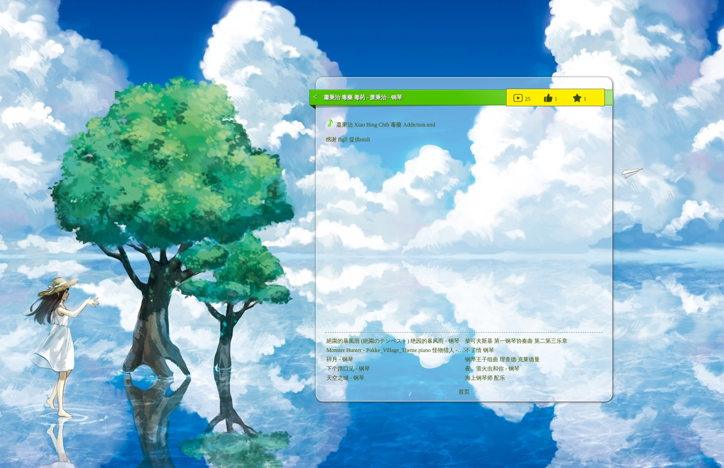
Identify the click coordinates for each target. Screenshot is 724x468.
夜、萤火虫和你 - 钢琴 (492, 368)
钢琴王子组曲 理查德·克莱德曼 (502, 359)
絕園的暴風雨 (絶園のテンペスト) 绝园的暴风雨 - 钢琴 (392, 341)
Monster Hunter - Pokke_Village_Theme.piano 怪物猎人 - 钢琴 (398, 350)
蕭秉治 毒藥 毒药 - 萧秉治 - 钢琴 (363, 97)
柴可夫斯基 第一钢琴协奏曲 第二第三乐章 (516, 341)
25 (522, 97)
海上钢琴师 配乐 (485, 378)
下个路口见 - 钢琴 (348, 368)
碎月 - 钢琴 (339, 359)
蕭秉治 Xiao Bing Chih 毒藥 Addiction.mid (381, 125)
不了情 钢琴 (479, 350)
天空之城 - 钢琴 (345, 378)
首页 (464, 392)
